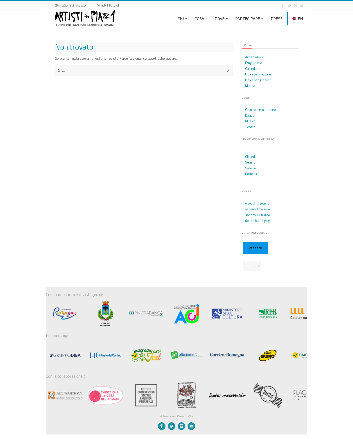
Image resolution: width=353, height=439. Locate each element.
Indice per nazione (258, 74)
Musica (250, 121)
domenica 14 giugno (259, 220)
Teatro (250, 127)
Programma (253, 62)
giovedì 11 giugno (257, 203)
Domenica (252, 173)
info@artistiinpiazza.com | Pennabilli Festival (87, 5)
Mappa (250, 85)
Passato (255, 248)
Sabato (250, 168)
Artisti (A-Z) (254, 57)
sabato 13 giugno (257, 215)
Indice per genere (257, 80)
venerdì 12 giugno (257, 209)
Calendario (252, 68)
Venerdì (250, 162)
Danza (249, 115)
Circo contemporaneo (260, 109)
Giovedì (250, 156)
